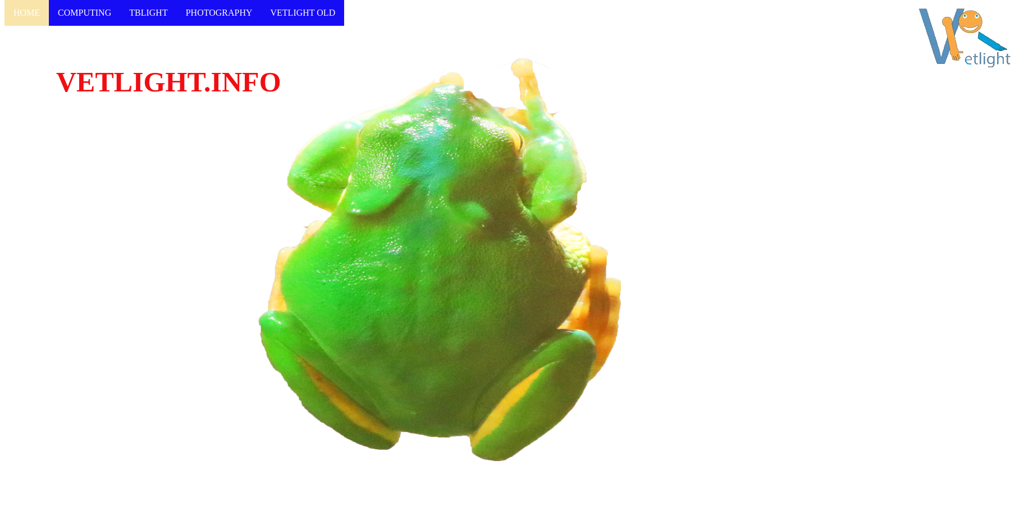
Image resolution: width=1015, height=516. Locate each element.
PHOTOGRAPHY (219, 12)
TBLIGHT (148, 12)
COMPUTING (84, 12)
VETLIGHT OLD (303, 12)
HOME (26, 12)
